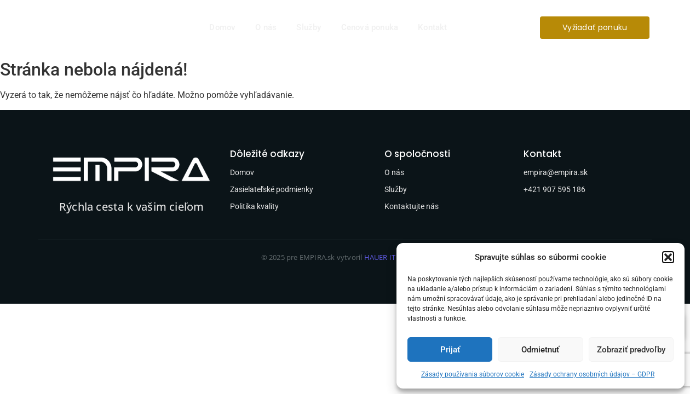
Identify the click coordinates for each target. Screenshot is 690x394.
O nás (266, 27)
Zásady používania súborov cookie (472, 374)
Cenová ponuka (370, 27)
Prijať (450, 350)
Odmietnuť (540, 350)
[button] (668, 257)
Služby (308, 27)
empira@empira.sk (556, 172)
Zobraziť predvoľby (631, 350)
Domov (222, 27)
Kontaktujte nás (411, 206)
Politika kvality (254, 206)
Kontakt (432, 27)
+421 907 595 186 (554, 189)
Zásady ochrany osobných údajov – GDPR (592, 374)
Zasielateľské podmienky (271, 189)
